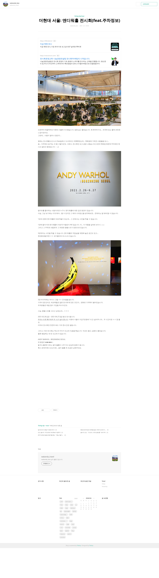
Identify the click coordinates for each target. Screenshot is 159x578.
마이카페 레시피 (64, 551)
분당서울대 (67, 541)
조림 (71, 551)
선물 (68, 554)
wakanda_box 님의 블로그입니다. (52, 489)
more (75, 528)
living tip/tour (79, 16)
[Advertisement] (79, 83)
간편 (73, 554)
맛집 (66, 535)
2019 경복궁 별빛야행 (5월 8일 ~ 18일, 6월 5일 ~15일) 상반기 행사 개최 (51, 465)
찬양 (71, 535)
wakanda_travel (47, 486)
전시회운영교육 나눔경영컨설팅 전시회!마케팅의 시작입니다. (65, 58)
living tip (41, 455)
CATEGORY (149, 4)
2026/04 (88, 528)
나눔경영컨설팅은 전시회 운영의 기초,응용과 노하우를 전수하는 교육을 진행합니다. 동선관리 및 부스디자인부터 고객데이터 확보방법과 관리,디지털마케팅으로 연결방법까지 (73, 62)
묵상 (73, 560)
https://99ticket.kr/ (46, 41)
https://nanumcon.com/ (48, 55)
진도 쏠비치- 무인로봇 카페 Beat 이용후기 (49, 462)
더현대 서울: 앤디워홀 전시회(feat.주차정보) (79, 20)
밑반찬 (67, 560)
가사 (61, 557)
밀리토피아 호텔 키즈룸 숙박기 (46, 460)
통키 (68, 547)
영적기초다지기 (69, 531)
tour (47, 455)
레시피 (62, 554)
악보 (61, 535)
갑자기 (69, 564)
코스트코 (62, 567)
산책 (61, 531)
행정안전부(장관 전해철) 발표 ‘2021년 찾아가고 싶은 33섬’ (93, 460)
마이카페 (67, 557)
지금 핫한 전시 (46, 44)
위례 (61, 538)
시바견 (74, 557)
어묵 (71, 544)
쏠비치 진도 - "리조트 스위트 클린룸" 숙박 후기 (93, 462)
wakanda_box (15, 3)
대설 (66, 538)
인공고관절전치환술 (64, 544)
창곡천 (74, 541)
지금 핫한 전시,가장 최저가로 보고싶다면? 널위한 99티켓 (60, 47)
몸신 (61, 560)
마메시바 (62, 564)
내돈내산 (72, 538)
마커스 (62, 547)
